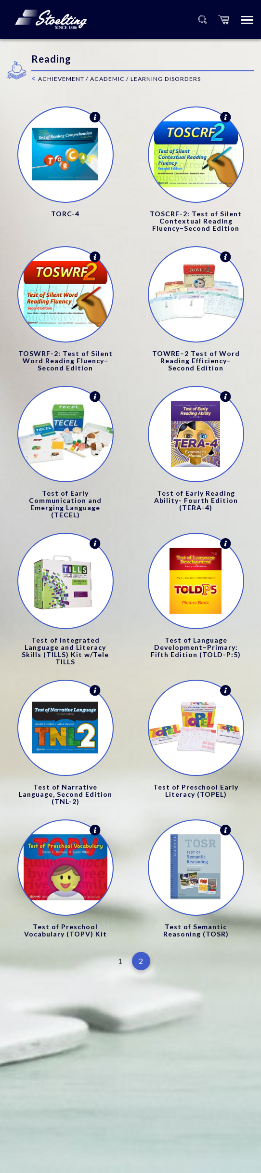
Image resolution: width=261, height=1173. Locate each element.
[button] (223, 19)
